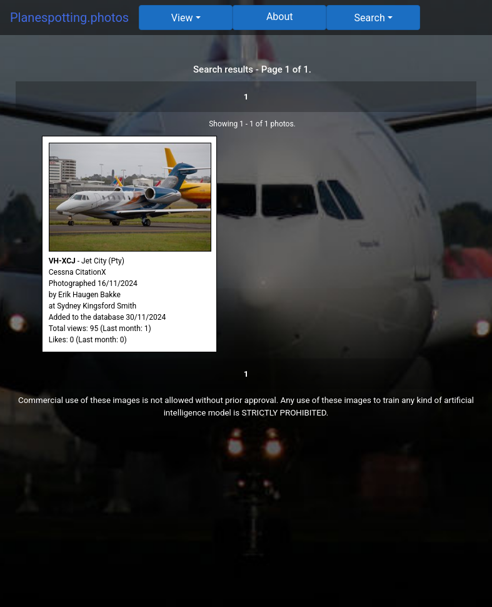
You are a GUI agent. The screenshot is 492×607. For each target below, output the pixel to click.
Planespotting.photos (69, 17)
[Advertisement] (246, 519)
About (279, 17)
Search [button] (369, 18)
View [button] (182, 18)
